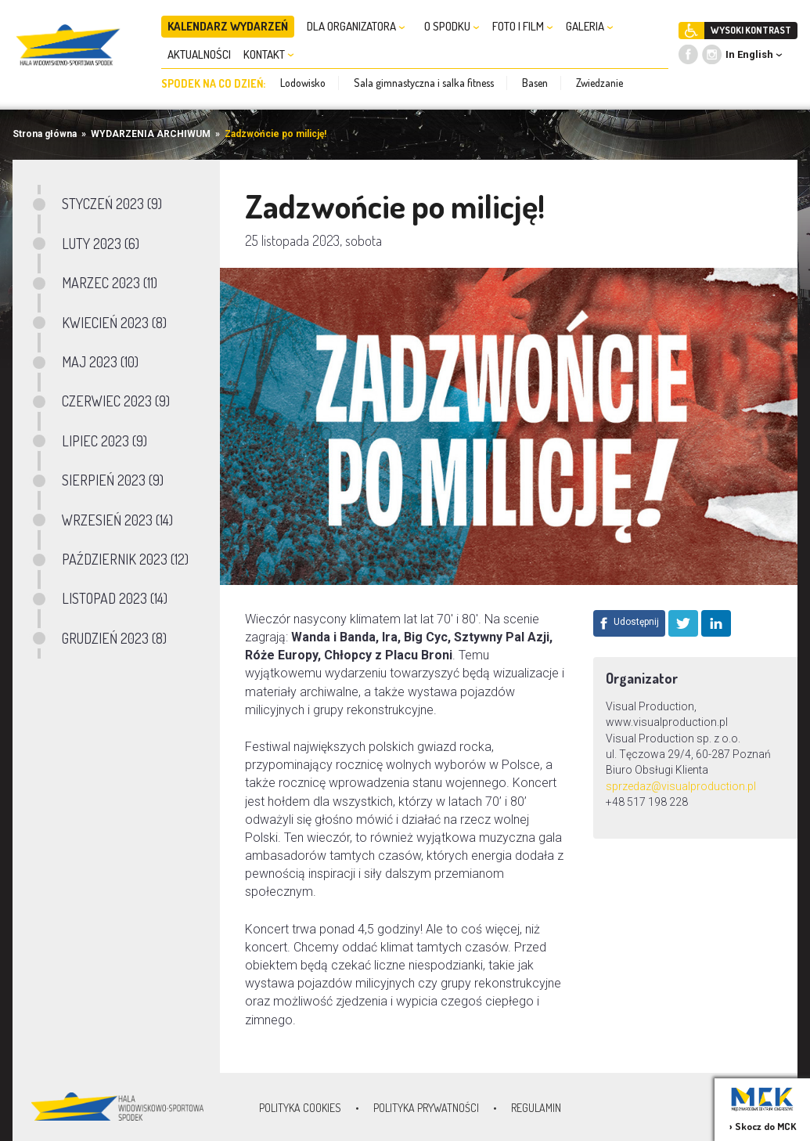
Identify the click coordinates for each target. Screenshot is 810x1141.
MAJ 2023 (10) (100, 361)
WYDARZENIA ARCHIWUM (151, 133)
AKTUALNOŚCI (199, 54)
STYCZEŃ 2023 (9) (112, 203)
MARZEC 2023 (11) (109, 282)
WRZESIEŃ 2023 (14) (117, 520)
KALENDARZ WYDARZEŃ (227, 26)
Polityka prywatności (426, 1107)
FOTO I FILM (522, 26)
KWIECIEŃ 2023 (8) (114, 322)
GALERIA (590, 26)
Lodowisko (303, 82)
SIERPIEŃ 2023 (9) (113, 480)
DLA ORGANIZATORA (356, 26)
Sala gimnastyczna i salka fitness (424, 82)
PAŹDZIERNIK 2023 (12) (125, 559)
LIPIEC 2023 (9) (104, 441)
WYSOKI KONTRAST (751, 30)
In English (749, 54)
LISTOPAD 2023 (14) (114, 598)
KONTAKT (268, 54)
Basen (535, 82)
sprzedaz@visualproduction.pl (682, 786)
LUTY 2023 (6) (100, 243)
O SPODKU (452, 26)
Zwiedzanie (599, 82)
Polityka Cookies (300, 1107)
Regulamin (536, 1107)
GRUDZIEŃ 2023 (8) (114, 638)
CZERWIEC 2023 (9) (116, 401)
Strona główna (45, 133)
